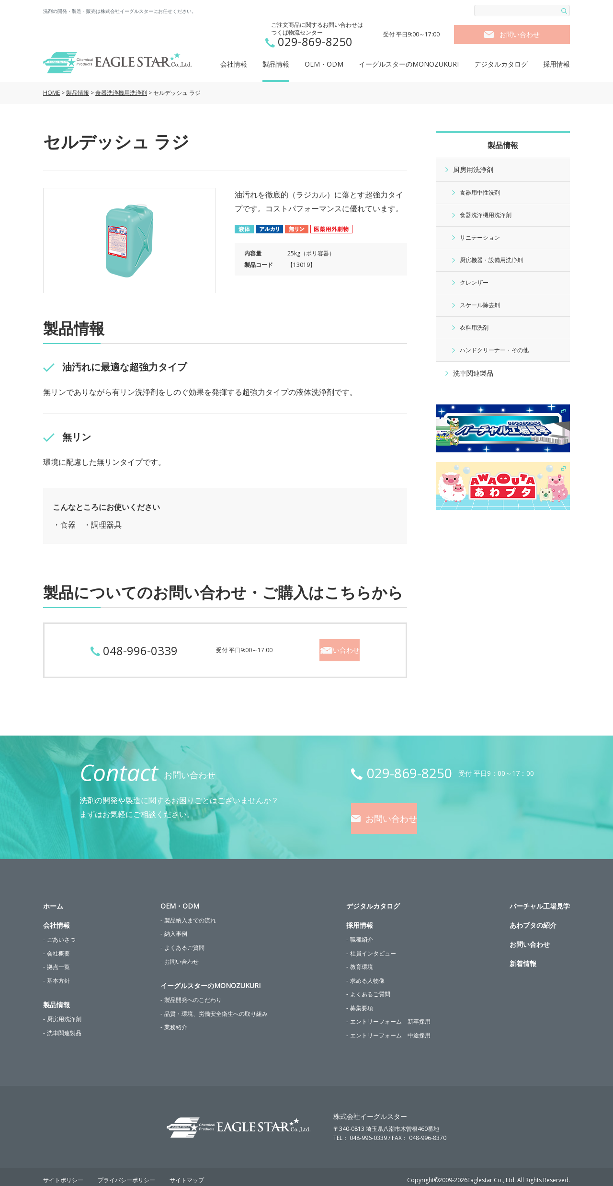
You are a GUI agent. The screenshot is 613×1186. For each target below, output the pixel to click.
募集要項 (361, 1001)
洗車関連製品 (473, 373)
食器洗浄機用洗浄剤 (121, 93)
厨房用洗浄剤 (473, 169)
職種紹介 (361, 933)
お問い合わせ (519, 34)
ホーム (53, 899)
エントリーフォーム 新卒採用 (390, 1015)
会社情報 (233, 64)
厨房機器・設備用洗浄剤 (491, 260)
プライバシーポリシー (126, 1174)
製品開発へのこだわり (193, 993)
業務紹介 (175, 1021)
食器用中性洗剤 (480, 192)
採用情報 (556, 64)
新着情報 (523, 956)
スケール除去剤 (480, 305)
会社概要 (58, 947)
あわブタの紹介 (533, 918)
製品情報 (275, 64)
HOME (51, 93)
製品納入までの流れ (190, 914)
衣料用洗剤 (474, 327)
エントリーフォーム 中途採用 (390, 1029)
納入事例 (175, 927)
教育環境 (361, 960)
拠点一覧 (58, 960)
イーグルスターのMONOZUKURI (409, 64)
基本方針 (58, 974)
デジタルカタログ (501, 64)
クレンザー (474, 282)
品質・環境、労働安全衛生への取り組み (216, 1007)
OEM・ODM (324, 64)
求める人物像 (367, 974)
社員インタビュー (373, 947)
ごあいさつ (61, 933)
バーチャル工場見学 (540, 899)
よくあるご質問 (184, 941)
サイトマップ (187, 1174)
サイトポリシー (63, 1174)
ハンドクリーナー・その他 (494, 350)
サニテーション (480, 237)
